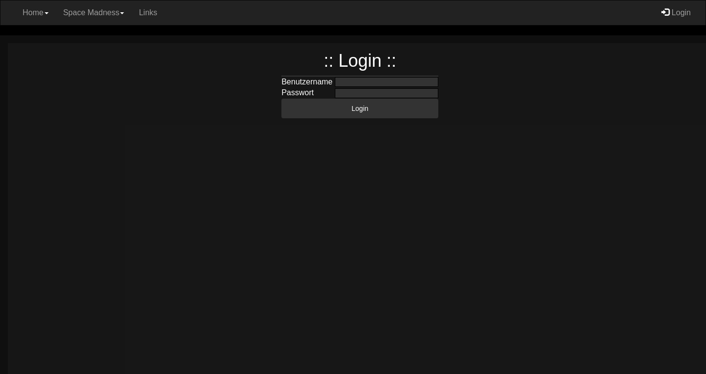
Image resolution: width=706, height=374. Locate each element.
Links (148, 12)
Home (36, 12)
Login (676, 12)
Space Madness (94, 12)
